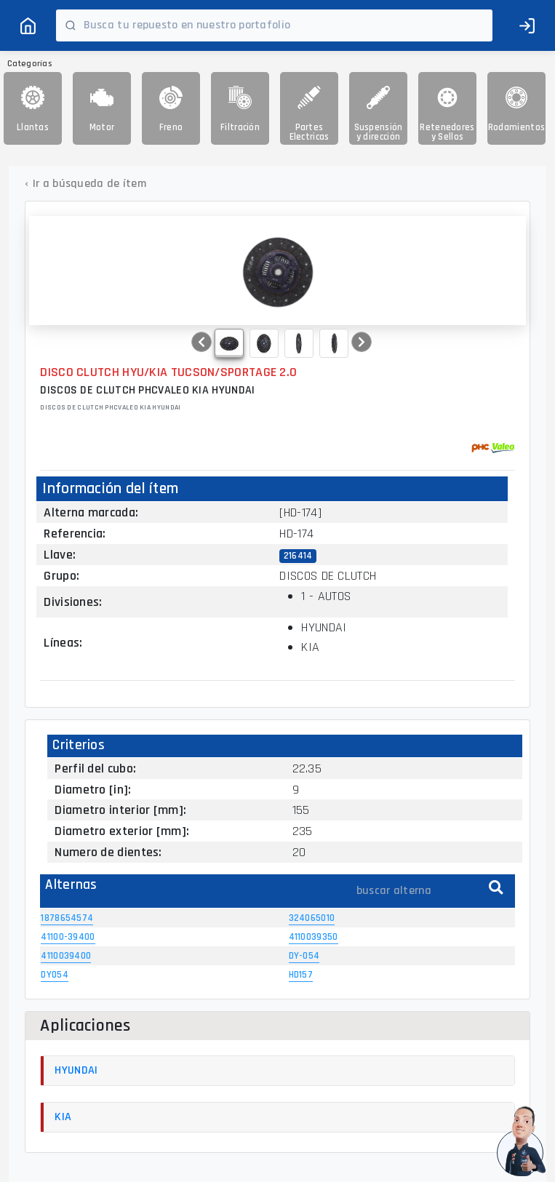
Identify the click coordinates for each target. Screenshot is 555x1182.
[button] (201, 342)
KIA (63, 1117)
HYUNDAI (76, 1070)
